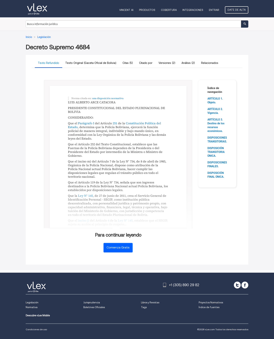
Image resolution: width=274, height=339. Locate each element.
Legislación (32, 302)
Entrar (214, 9)
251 (115, 123)
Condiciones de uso (36, 329)
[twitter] (237, 285)
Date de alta (237, 9)
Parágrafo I (86, 123)
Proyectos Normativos (211, 302)
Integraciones (192, 9)
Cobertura (169, 9)
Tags (144, 307)
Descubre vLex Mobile (38, 315)
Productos (147, 9)
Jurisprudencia (91, 302)
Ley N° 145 (85, 196)
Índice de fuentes (209, 307)
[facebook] (244, 285)
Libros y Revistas (150, 302)
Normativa (31, 307)
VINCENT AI (126, 9)
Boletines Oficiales (94, 307)
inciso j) (83, 220)
